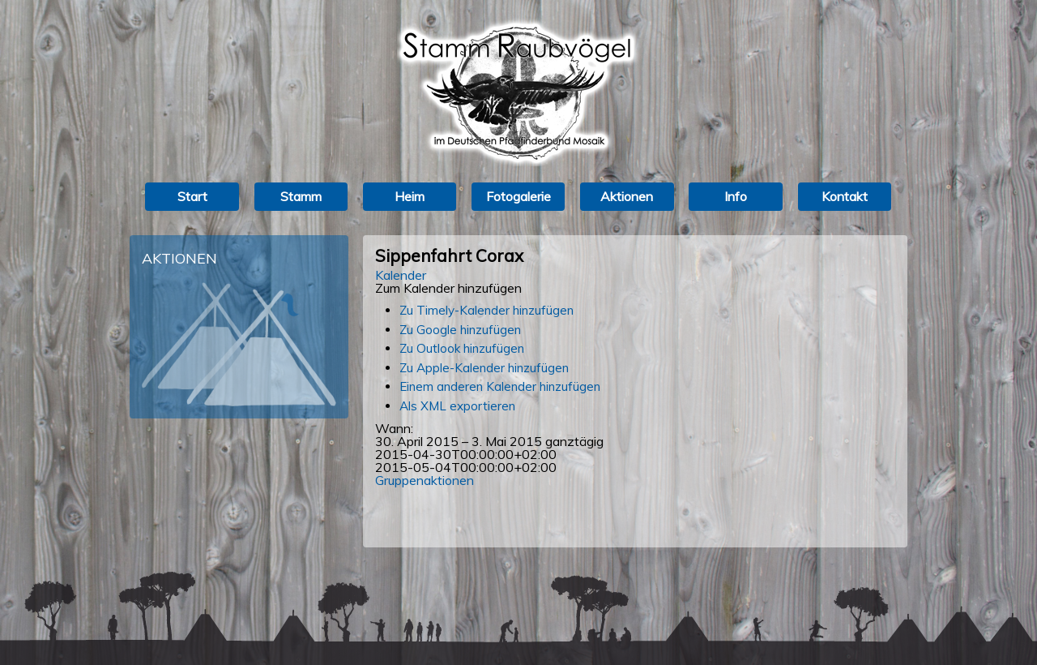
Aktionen (626, 196)
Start (192, 196)
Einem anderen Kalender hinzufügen (499, 386)
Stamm (301, 196)
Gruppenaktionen (424, 480)
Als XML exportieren (457, 406)
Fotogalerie (518, 196)
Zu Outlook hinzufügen (461, 348)
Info (735, 196)
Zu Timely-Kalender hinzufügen (486, 310)
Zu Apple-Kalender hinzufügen (484, 367)
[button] (448, 288)
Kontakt (844, 196)
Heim (410, 196)
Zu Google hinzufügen (460, 329)
